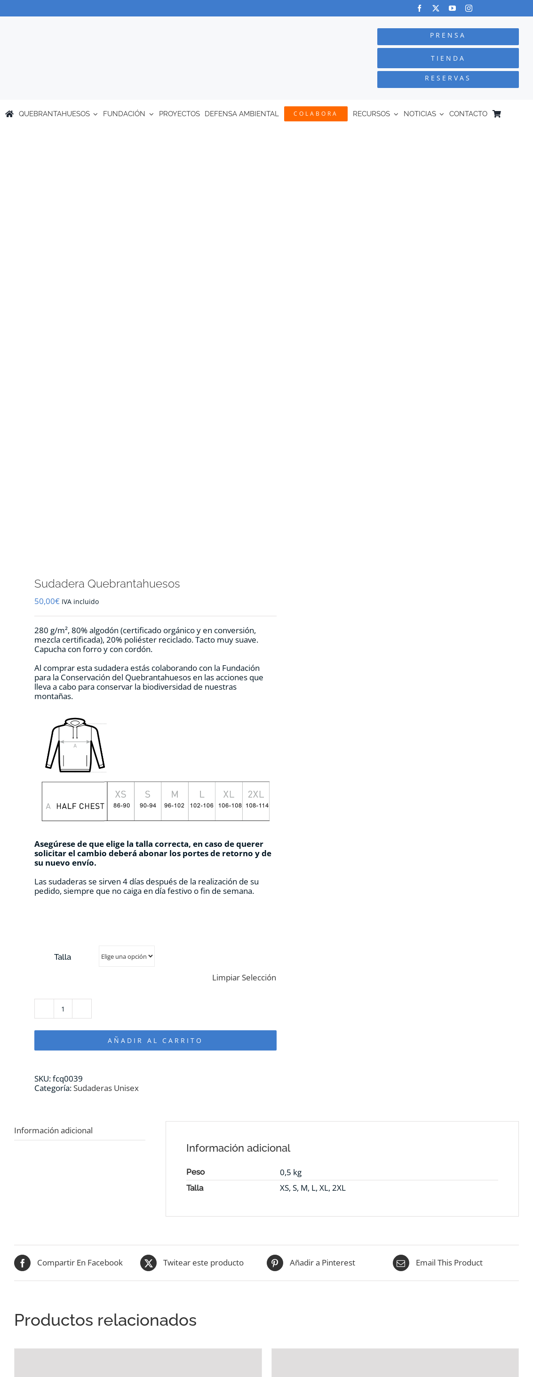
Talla (62, 957)
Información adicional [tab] (53, 1130)
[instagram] (468, 8)
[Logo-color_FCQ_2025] (100, 25)
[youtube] (452, 8)
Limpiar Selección (244, 977)
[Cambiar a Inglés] (523, 114)
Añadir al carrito (155, 1040)
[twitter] (435, 8)
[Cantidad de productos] (63, 1008)
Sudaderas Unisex (106, 1087)
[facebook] (419, 8)
